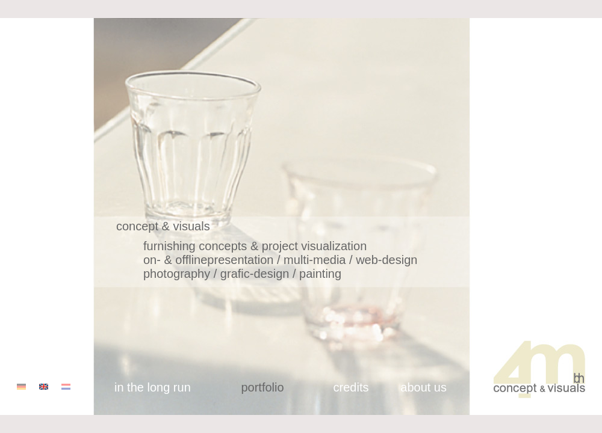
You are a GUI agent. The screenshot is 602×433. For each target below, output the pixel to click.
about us (423, 387)
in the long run (152, 387)
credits (351, 387)
